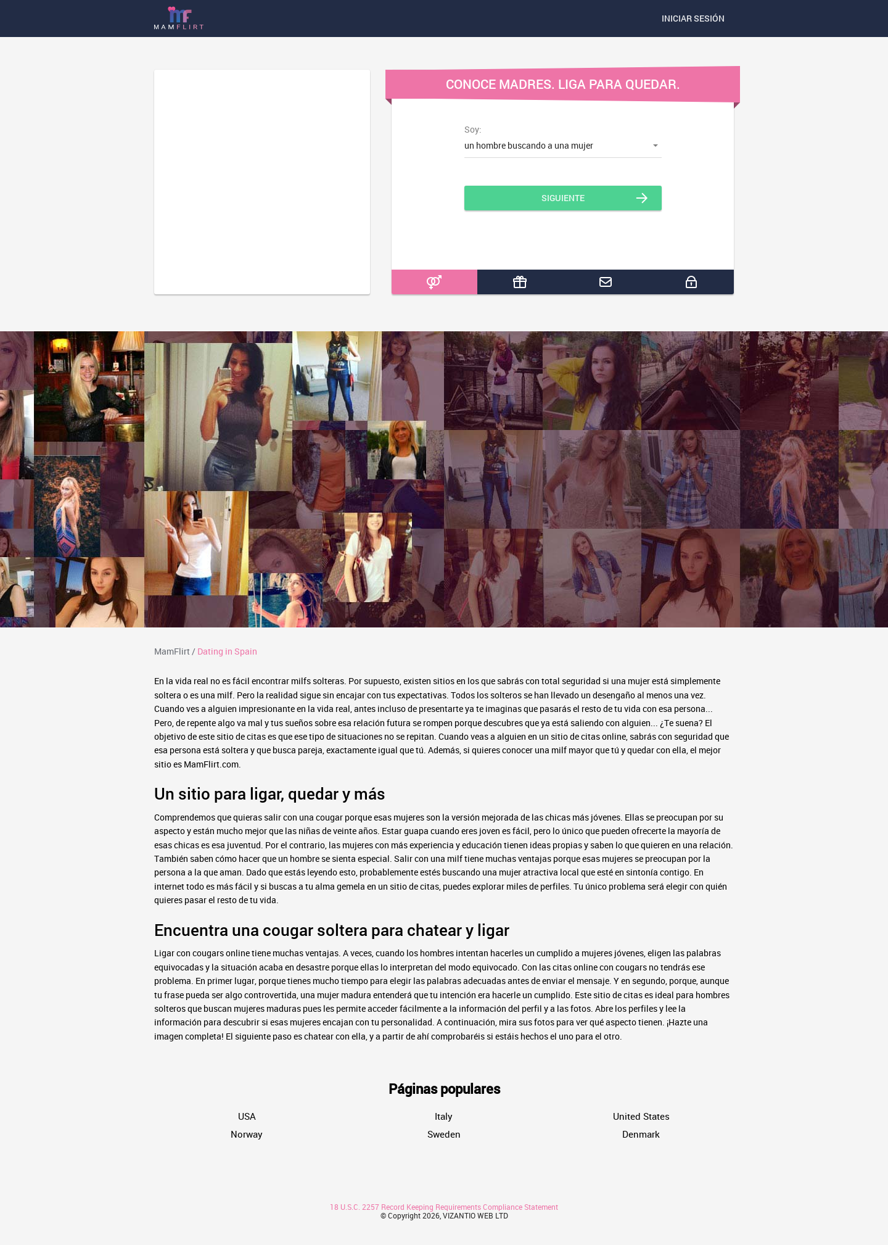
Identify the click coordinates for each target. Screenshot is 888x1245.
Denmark (641, 1134)
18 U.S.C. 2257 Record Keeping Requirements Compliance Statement (444, 1207)
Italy (444, 1116)
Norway (247, 1134)
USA (247, 1116)
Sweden (444, 1134)
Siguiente (563, 198)
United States (641, 1116)
